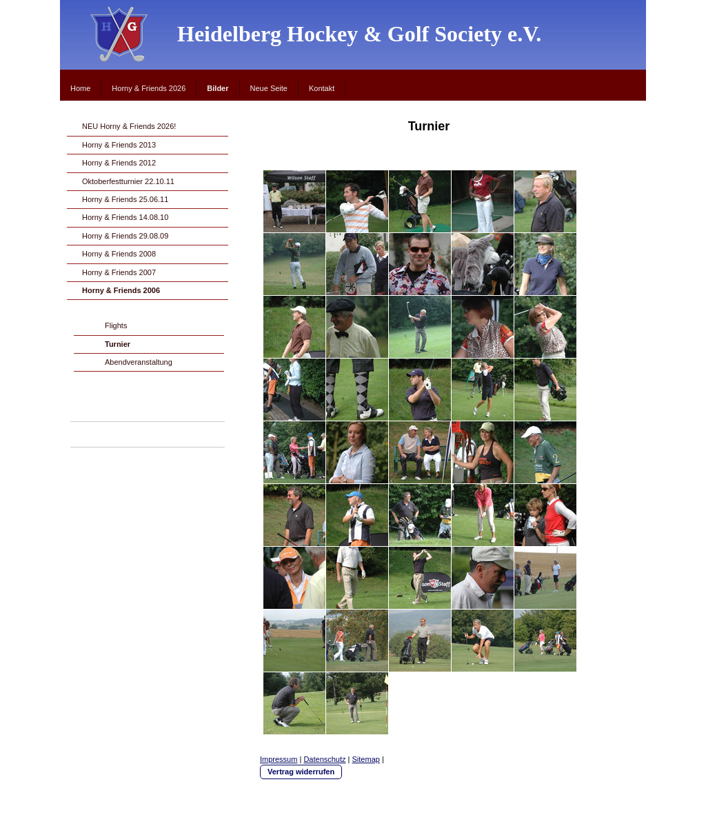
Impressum (278, 759)
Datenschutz (324, 759)
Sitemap (366, 759)
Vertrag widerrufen (301, 771)
